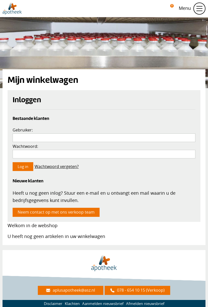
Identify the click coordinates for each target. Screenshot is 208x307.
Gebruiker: (23, 130)
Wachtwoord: (25, 146)
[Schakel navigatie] (199, 9)
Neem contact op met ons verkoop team (56, 212)
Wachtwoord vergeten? (57, 166)
